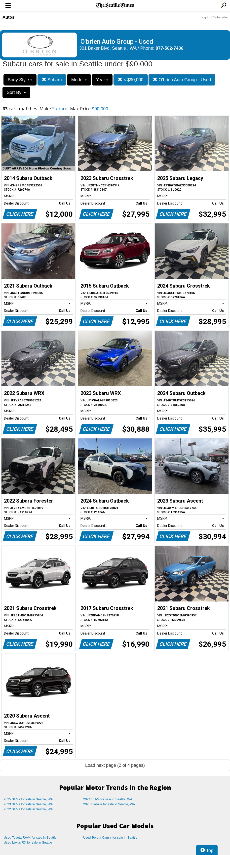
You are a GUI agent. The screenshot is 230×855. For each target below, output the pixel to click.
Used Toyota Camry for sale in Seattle (110, 837)
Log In (204, 17)
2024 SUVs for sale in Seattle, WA (107, 799)
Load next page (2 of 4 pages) (115, 765)
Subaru (52, 79)
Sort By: (16, 92)
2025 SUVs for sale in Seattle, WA (28, 799)
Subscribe (220, 17)
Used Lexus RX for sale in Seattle (28, 842)
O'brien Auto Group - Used (182, 79)
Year (102, 79)
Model (79, 79)
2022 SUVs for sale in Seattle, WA (28, 809)
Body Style (20, 79)
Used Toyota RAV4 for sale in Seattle (30, 837)
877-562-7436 (170, 48)
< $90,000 (131, 79)
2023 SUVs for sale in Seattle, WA (28, 804)
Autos (8, 17)
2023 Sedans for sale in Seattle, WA (109, 804)
